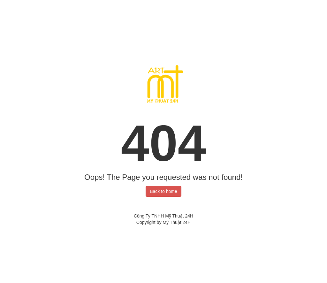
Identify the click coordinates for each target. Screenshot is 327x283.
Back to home (163, 191)
